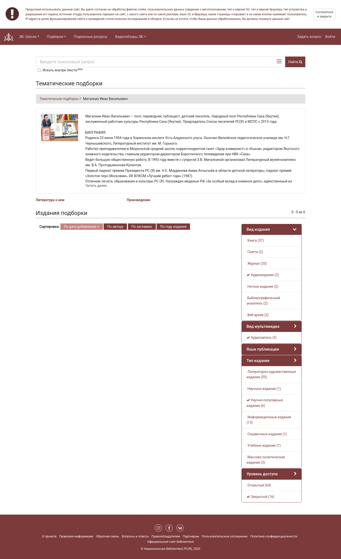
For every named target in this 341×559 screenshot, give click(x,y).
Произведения (138, 200)
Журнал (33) (257, 263)
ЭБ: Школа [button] (27, 37)
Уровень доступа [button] (262, 474)
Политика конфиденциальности (273, 536)
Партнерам (191, 536)
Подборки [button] (55, 37)
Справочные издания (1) (267, 434)
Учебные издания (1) (264, 445)
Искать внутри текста (63, 70)
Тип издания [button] (258, 360)
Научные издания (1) (264, 389)
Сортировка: (50, 227)
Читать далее (96, 186)
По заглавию (142, 227)
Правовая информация (76, 536)
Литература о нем (50, 200)
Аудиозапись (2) (262, 337)
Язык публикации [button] (263, 349)
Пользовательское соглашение (224, 536)
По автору (115, 227)
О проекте (49, 536)
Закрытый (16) (260, 497)
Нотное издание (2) (262, 286)
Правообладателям (165, 536)
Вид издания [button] (258, 229)
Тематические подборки (59, 99)
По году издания (173, 227)
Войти (330, 37)
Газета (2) (255, 252)
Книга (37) (255, 240)
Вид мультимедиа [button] (263, 326)
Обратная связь (107, 536)
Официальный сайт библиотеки (170, 541)
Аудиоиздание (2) (263, 275)
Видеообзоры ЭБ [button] (129, 37)
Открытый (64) (259, 485)
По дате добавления (81, 227)
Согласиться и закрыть (324, 14)
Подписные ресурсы (90, 37)
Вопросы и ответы (135, 536)
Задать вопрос (309, 37)
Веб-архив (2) (258, 315)
